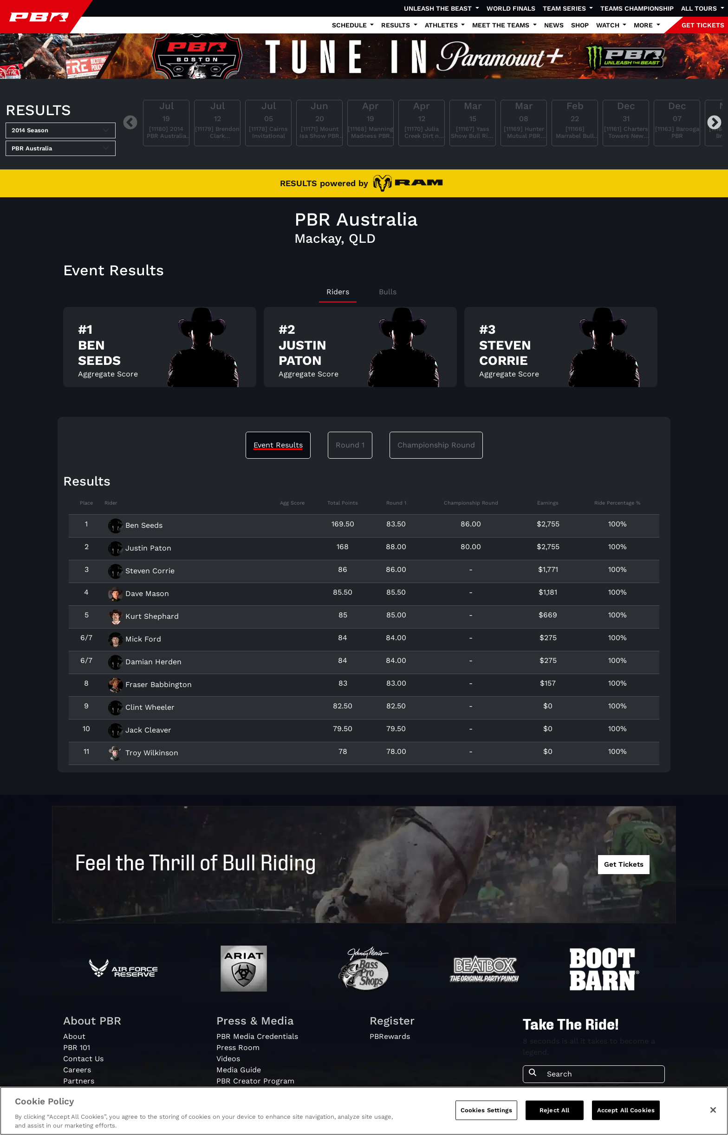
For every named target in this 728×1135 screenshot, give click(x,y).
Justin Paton (139, 548)
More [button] (644, 25)
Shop (580, 25)
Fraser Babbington (150, 684)
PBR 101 (76, 1047)
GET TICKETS (703, 25)
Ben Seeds (135, 525)
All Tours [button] (700, 8)
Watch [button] (608, 25)
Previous (130, 123)
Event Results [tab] (278, 445)
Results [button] (396, 25)
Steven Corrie (141, 570)
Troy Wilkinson (143, 752)
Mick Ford (134, 639)
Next (714, 123)
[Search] (602, 1074)
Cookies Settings (486, 1112)
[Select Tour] (61, 148)
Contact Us (83, 1058)
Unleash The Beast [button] (439, 8)
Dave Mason (138, 593)
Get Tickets (624, 864)
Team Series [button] (565, 8)
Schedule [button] (350, 25)
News (554, 25)
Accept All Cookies (626, 1112)
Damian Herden (145, 661)
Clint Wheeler (141, 707)
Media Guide (238, 1069)
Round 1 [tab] (350, 445)
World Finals (511, 8)
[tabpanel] (364, 351)
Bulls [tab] (387, 291)
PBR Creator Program (255, 1081)
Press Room (238, 1047)
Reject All (554, 1112)
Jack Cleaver (139, 730)
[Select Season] (61, 130)
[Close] (713, 1112)
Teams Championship (637, 8)
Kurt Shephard (143, 616)
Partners (78, 1081)
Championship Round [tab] (436, 445)
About (74, 1036)
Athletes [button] (442, 25)
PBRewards (390, 1036)
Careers (77, 1069)
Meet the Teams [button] (501, 25)
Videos (228, 1058)
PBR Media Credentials (257, 1036)
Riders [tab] (337, 291)
